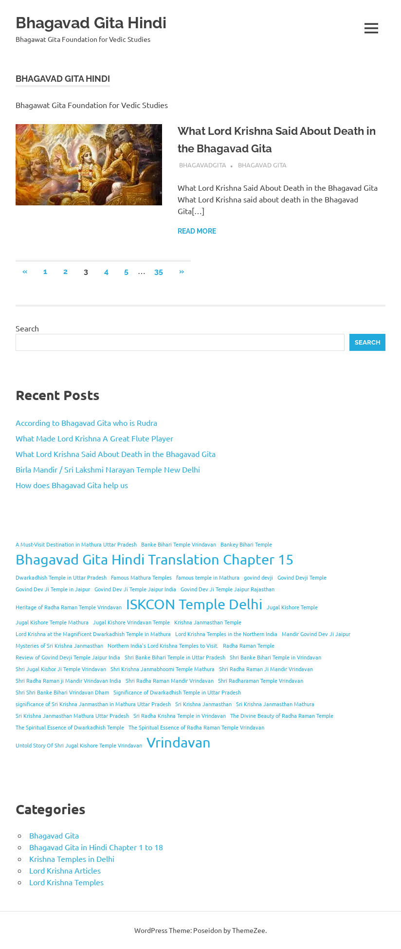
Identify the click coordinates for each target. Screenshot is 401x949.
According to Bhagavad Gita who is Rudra (86, 422)
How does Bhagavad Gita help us (72, 485)
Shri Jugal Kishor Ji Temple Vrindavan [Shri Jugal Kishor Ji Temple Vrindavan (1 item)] (61, 669)
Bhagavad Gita (262, 165)
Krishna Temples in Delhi (71, 858)
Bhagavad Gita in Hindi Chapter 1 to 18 (96, 847)
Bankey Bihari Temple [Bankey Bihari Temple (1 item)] (246, 544)
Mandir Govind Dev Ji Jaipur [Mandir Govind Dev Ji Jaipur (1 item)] (316, 634)
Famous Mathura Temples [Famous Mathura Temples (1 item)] (141, 577)
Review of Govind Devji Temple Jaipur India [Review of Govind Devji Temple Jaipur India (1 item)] (68, 657)
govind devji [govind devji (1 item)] (258, 577)
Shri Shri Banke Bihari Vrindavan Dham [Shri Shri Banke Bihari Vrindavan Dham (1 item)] (62, 692)
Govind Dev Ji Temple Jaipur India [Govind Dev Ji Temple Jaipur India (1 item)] (135, 589)
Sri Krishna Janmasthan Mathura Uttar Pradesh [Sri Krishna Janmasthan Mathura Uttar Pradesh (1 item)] (72, 715)
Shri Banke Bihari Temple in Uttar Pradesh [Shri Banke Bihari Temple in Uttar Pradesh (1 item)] (175, 657)
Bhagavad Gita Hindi (106, 22)
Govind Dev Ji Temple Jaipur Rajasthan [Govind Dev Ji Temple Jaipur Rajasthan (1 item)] (227, 589)
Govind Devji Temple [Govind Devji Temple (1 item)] (302, 577)
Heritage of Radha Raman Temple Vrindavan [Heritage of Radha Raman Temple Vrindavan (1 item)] (69, 607)
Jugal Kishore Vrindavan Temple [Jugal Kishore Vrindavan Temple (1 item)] (131, 622)
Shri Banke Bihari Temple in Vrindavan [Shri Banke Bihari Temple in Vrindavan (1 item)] (275, 657)
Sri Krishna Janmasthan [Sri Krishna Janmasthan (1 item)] (203, 704)
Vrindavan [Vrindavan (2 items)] (178, 742)
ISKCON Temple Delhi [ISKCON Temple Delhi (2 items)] (194, 604)
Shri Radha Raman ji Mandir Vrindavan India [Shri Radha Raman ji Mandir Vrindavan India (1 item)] (68, 680)
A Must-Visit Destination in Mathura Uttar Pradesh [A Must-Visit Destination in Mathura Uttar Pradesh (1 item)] (76, 544)
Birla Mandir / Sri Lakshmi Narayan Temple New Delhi (108, 469)
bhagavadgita (202, 165)
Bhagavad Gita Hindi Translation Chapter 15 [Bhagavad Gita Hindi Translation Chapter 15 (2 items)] (154, 559)
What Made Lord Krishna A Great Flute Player (94, 438)
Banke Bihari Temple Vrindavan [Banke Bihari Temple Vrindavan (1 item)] (178, 544)
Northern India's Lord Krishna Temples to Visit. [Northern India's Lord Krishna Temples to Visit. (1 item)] (163, 645)
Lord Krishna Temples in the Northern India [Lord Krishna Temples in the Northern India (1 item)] (226, 634)
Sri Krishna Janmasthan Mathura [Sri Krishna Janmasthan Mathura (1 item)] (275, 704)
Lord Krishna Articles (65, 870)
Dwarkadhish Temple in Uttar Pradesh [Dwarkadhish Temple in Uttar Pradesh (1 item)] (61, 577)
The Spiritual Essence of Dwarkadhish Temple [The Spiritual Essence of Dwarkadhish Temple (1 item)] (70, 727)
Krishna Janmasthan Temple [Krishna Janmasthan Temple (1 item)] (207, 622)
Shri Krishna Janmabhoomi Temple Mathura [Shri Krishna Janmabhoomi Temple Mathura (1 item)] (162, 669)
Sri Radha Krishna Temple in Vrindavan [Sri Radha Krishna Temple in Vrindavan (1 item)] (179, 715)
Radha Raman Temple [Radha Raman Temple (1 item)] (248, 645)
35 (158, 271)
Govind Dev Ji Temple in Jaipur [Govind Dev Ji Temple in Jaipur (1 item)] (53, 589)
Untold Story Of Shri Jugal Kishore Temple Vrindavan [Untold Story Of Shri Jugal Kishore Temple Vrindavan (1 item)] (79, 745)
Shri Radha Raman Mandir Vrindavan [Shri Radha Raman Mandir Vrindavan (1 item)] (170, 680)
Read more (197, 231)
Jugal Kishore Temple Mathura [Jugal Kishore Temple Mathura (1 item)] (52, 622)
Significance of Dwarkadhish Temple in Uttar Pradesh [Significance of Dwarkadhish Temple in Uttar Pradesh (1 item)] (177, 692)
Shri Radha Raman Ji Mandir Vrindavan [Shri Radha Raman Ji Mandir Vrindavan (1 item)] (266, 669)
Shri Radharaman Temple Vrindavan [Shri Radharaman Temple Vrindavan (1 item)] (260, 680)
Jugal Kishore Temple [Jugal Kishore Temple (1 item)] (292, 607)
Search (27, 328)
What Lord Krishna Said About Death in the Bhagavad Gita (116, 453)
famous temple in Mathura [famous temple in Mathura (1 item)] (207, 577)
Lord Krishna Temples (66, 882)
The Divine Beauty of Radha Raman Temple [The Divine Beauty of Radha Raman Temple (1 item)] (281, 715)
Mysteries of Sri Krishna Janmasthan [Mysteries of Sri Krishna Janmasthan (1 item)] (59, 645)
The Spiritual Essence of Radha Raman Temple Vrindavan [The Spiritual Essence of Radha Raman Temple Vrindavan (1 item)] (196, 727)
